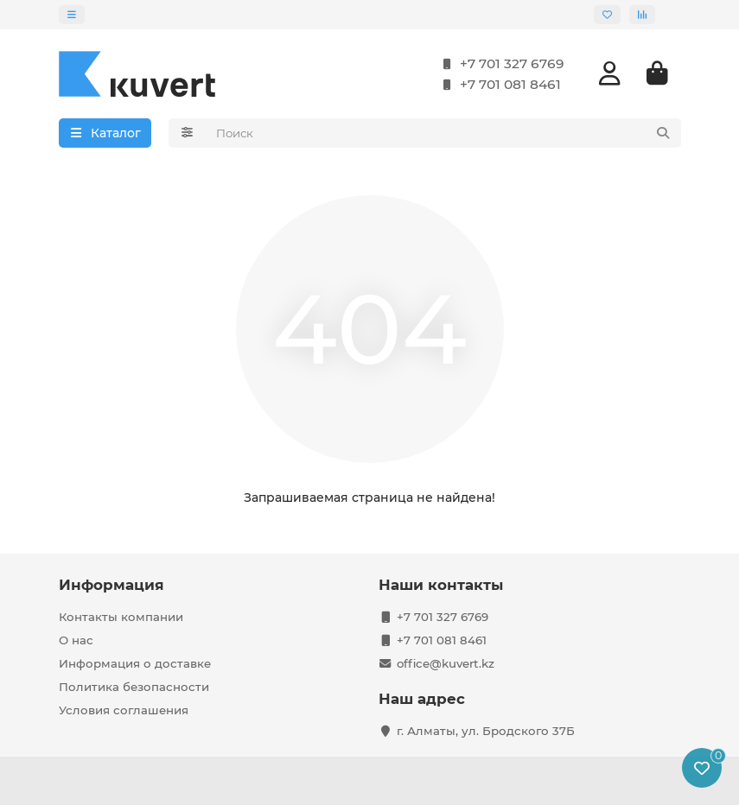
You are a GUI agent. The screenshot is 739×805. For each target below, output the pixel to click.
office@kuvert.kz (445, 663)
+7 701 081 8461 (498, 84)
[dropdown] (72, 14)
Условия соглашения (123, 710)
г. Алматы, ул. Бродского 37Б (486, 731)
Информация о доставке (135, 663)
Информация (111, 584)
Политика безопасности (134, 687)
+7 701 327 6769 (500, 63)
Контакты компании (121, 617)
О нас (76, 640)
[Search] (443, 133)
